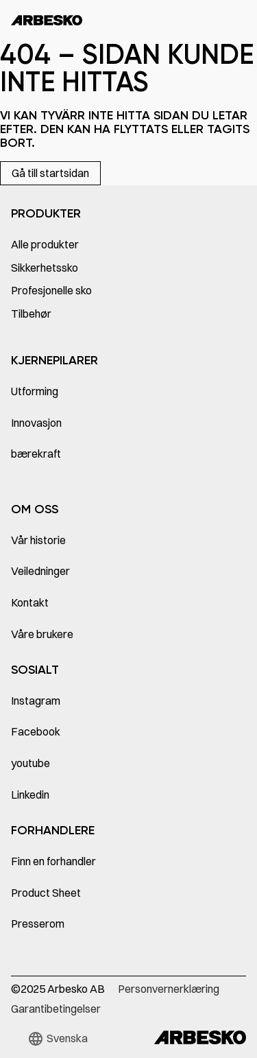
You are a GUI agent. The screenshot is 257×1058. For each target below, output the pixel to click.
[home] (46, 20)
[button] (57, 1039)
